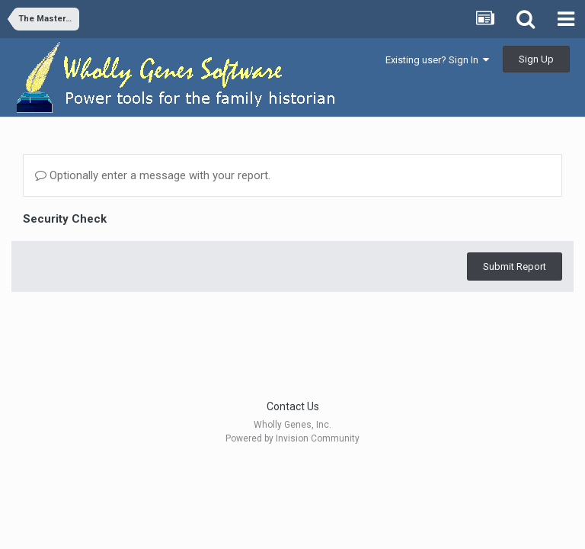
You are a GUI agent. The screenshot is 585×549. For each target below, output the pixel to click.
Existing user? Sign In (437, 60)
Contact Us (293, 406)
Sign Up (536, 59)
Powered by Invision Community (292, 438)
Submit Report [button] (514, 266)
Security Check (65, 219)
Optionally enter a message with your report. (152, 175)
